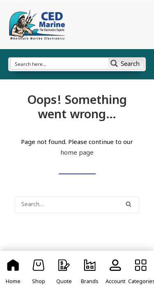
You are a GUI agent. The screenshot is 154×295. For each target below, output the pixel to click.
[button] (128, 204)
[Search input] (60, 63)
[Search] (77, 204)
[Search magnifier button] (126, 63)
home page (77, 153)
